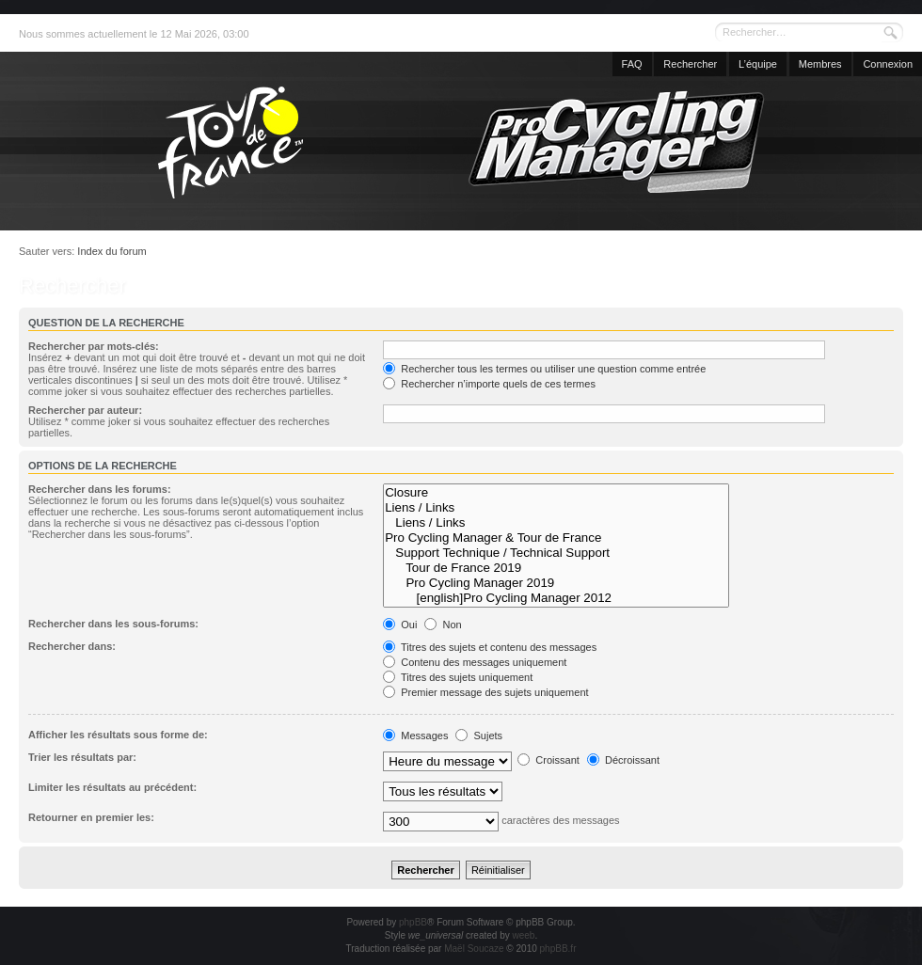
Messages (415, 735)
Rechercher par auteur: (85, 410)
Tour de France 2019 (556, 568)
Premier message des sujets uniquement (485, 692)
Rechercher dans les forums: (99, 489)
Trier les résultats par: (82, 757)
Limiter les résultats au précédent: (112, 787)
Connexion (888, 64)
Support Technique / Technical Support (556, 553)
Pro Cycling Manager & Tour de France (556, 538)
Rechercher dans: (72, 646)
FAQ (632, 64)
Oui (400, 624)
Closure (556, 492)
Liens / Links (556, 507)
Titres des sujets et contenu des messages (489, 647)
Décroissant (623, 760)
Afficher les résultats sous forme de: (118, 734)
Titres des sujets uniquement (458, 677)
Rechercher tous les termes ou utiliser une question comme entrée (544, 368)
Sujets (478, 735)
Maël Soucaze (473, 948)
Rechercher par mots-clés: (93, 346)
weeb (523, 935)
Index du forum (111, 251)
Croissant (548, 760)
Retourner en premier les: (91, 817)
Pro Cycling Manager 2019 (556, 583)
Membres (820, 64)
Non (442, 624)
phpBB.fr (558, 948)
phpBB (413, 922)
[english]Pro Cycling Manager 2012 (556, 598)
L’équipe (758, 64)
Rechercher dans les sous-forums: (113, 623)
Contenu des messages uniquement (474, 662)
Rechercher (690, 64)
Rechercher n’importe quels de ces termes (489, 383)
